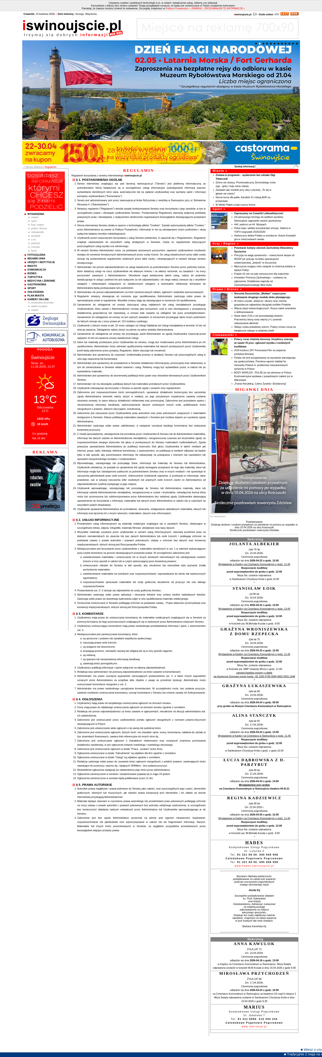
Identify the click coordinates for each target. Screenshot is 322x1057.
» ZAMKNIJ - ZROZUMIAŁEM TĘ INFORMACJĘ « (217, 8)
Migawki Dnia (36, 258)
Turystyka (35, 277)
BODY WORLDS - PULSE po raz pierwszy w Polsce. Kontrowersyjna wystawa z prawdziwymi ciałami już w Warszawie (263, 376)
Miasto (34, 217)
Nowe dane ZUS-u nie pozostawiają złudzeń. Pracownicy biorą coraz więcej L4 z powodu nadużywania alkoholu (258, 319)
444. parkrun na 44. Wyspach (250, 224)
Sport (34, 221)
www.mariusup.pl (254, 1026)
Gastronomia (37, 284)
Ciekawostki (37, 232)
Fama (34, 250)
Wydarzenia (36, 214)
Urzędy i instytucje (41, 262)
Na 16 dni (38, 438)
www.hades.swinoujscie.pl (254, 865)
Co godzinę (40, 433)
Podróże (35, 243)
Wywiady (36, 235)
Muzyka (35, 246)
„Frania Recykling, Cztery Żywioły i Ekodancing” (260, 383)
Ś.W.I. (34, 239)
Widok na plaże (39, 306)
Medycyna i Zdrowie (41, 280)
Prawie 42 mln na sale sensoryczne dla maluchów (261, 273)
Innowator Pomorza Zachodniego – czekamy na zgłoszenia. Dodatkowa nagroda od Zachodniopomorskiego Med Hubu (260, 281)
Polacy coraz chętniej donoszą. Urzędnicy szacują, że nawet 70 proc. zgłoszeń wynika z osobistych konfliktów (264, 343)
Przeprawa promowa (42, 302)
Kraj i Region (37, 224)
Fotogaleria (36, 254)
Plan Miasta (36, 295)
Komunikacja (37, 269)
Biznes (32, 273)
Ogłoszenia (36, 291)
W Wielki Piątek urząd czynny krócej (235, 204)
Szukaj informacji (244, 166)
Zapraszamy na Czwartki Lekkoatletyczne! (259, 213)
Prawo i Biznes (39, 228)
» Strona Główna (33, 167)
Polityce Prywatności (177, 8)
